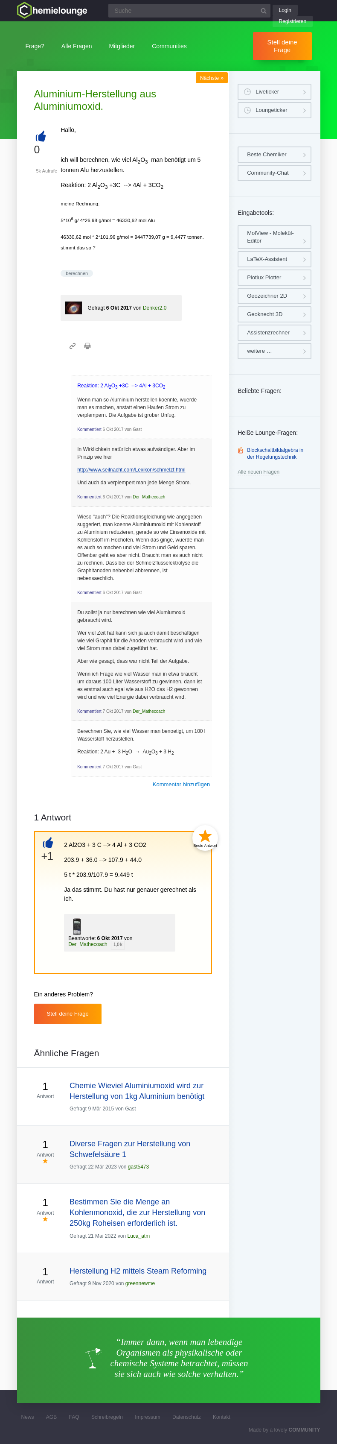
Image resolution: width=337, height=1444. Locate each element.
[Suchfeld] (189, 11)
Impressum (147, 1417)
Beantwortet (82, 938)
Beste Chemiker (266, 154)
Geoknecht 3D (264, 314)
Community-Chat (268, 173)
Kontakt (221, 1417)
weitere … (259, 351)
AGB (51, 1417)
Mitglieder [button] (122, 46)
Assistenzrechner (268, 332)
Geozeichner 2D (267, 296)
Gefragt (96, 308)
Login (285, 10)
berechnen (77, 273)
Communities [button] (169, 46)
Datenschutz (186, 1417)
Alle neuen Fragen (258, 472)
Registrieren (293, 21)
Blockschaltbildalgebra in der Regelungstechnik (275, 453)
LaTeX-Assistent (267, 259)
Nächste (212, 78)
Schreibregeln (107, 1417)
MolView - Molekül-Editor (270, 237)
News (27, 1417)
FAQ (74, 1417)
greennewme (140, 1283)
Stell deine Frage (282, 45)
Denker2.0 (154, 308)
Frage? (35, 46)
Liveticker (267, 91)
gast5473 (138, 1167)
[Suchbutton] (263, 11)
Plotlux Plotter (264, 277)
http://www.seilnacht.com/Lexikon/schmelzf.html (131, 470)
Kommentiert (89, 429)
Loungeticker (271, 110)
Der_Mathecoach (149, 497)
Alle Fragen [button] (76, 46)
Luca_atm (138, 1236)
